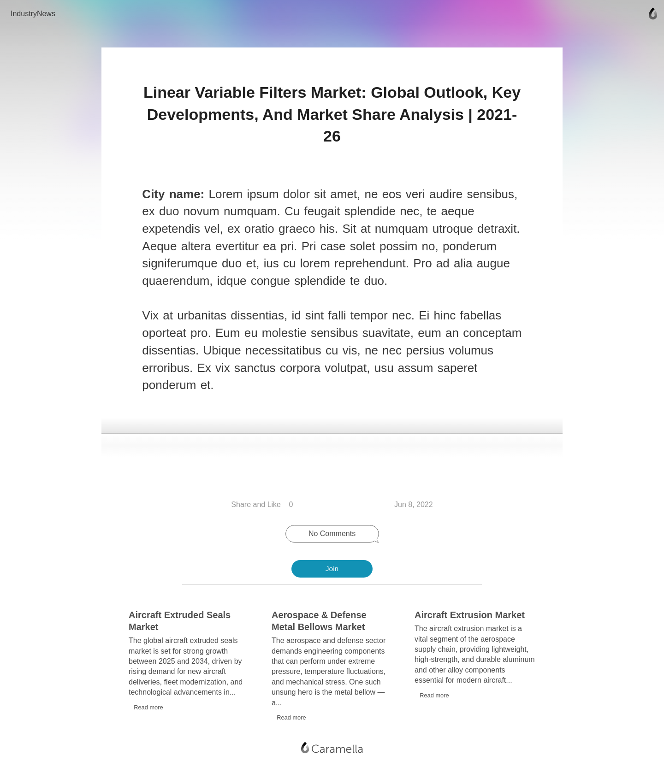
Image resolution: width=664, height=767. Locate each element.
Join (332, 568)
